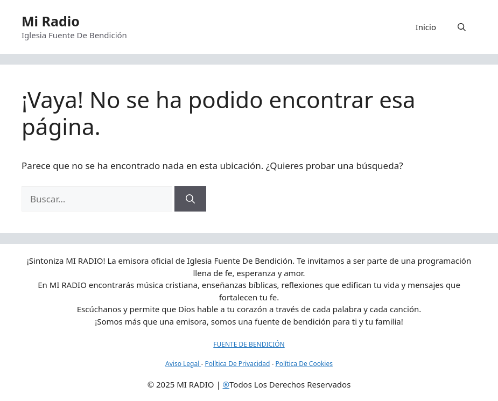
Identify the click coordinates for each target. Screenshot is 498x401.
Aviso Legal (183, 363)
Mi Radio (51, 21)
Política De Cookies (304, 363)
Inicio (426, 27)
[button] (461, 27)
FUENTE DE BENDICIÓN (248, 344)
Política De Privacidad (237, 363)
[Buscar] (190, 199)
